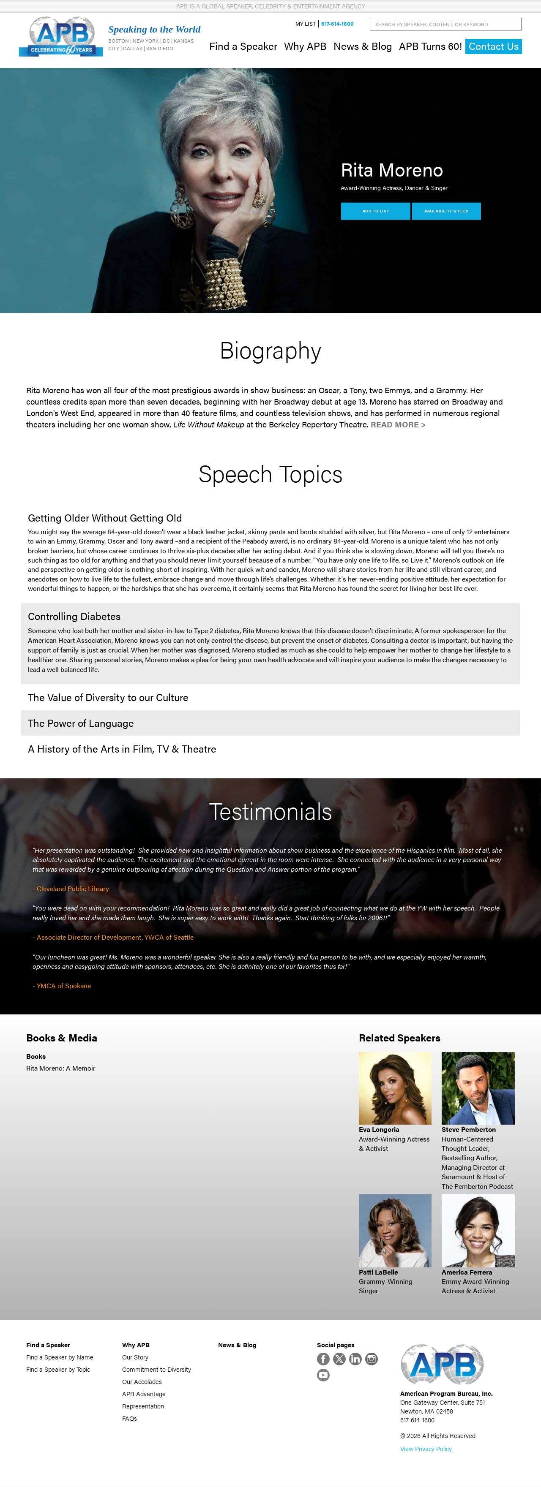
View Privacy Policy (426, 1448)
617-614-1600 (337, 23)
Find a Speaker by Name (59, 1356)
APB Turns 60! (430, 45)
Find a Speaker (243, 45)
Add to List (376, 211)
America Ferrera (467, 1272)
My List (305, 23)
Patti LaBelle (378, 1272)
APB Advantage (144, 1393)
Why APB (305, 45)
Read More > (398, 424)
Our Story (135, 1356)
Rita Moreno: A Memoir (61, 1068)
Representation (143, 1405)
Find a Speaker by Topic (58, 1369)
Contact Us (494, 46)
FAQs (129, 1418)
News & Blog (362, 45)
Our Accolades (142, 1381)
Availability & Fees (446, 211)
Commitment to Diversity (156, 1369)
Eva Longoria (379, 1129)
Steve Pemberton (469, 1129)
